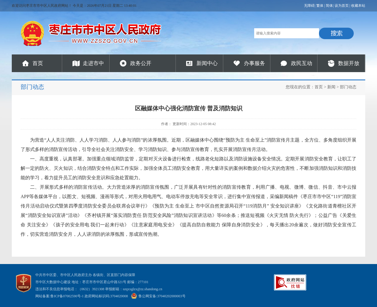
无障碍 (309, 6)
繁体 (319, 6)
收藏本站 (358, 6)
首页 (37, 63)
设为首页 (342, 6)
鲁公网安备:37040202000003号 (158, 296)
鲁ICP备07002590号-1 (67, 296)
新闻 (331, 87)
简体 (329, 6)
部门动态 (348, 87)
